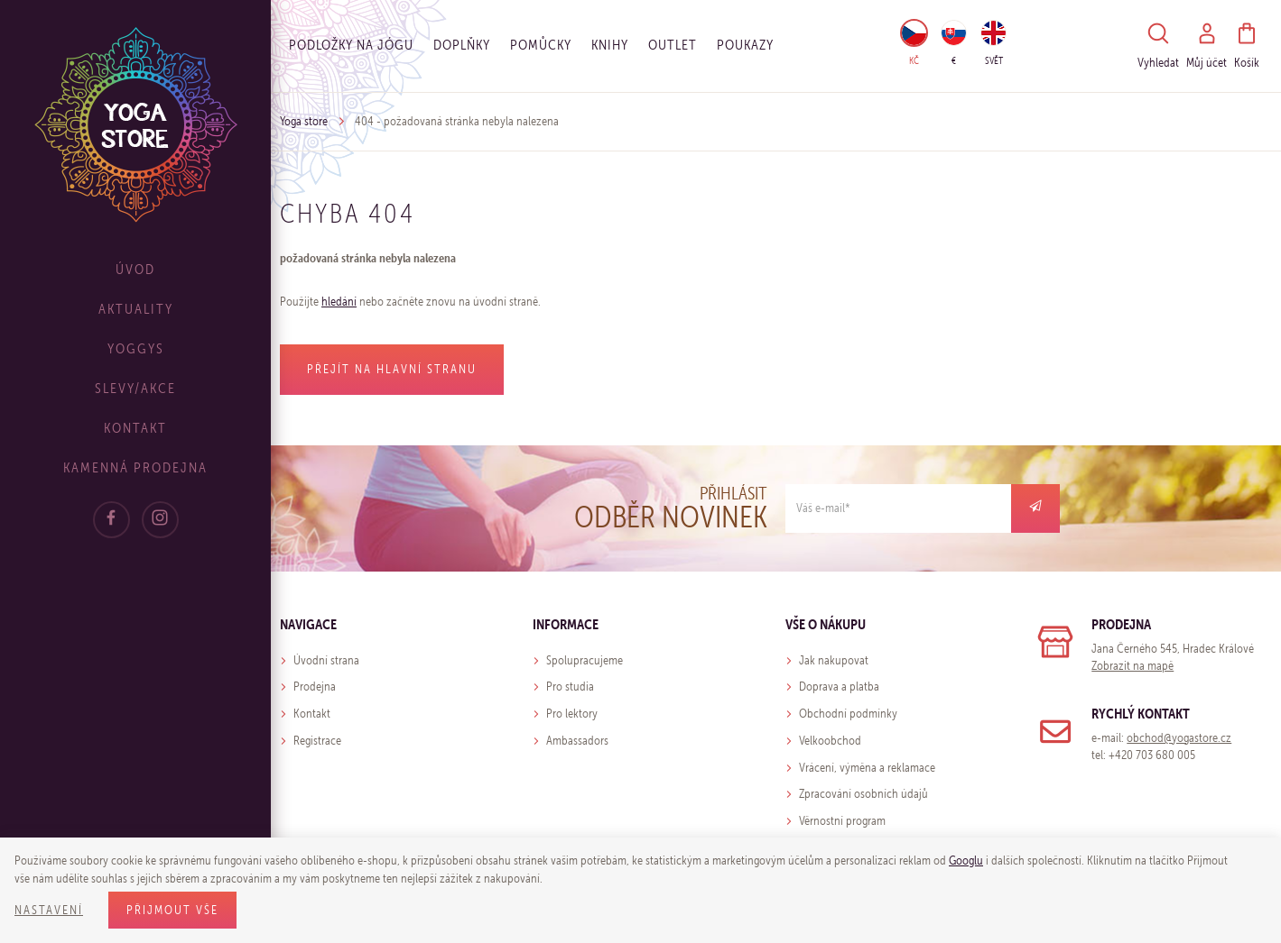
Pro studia (570, 686)
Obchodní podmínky (848, 713)
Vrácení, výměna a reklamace (867, 767)
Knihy (609, 44)
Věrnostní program (842, 821)
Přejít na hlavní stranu (392, 369)
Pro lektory (572, 713)
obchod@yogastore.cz (1179, 738)
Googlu (966, 860)
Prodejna (314, 686)
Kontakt (135, 427)
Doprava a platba (839, 686)
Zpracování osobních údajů (863, 793)
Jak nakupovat (833, 660)
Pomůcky (540, 44)
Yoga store (304, 121)
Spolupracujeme (584, 660)
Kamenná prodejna (135, 467)
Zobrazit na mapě (1132, 665)
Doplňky (461, 44)
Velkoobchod (830, 740)
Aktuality (135, 308)
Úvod (135, 269)
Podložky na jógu (351, 44)
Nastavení (48, 910)
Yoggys (135, 348)
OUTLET (672, 44)
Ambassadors (577, 740)
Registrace (317, 740)
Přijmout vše (172, 910)
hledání (339, 301)
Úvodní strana (326, 660)
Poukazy (745, 44)
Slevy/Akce (135, 388)
